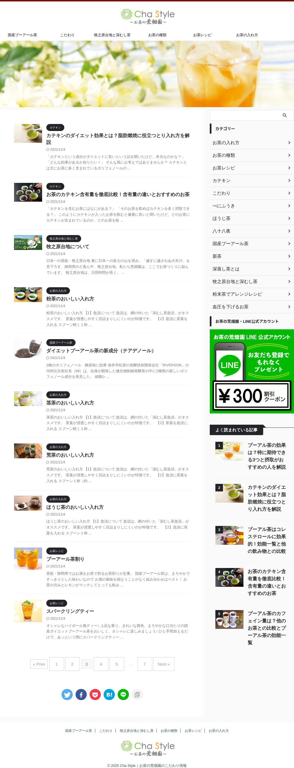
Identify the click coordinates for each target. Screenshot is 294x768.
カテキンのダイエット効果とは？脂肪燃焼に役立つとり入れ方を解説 (116, 136)
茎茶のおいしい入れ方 (68, 399)
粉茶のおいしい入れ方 (68, 294)
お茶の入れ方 (247, 35)
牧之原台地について (66, 241)
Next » (157, 660)
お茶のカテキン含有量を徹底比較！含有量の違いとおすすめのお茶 (113, 188)
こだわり (67, 35)
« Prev (47, 660)
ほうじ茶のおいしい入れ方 (73, 504)
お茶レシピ (202, 35)
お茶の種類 (157, 35)
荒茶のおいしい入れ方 (68, 452)
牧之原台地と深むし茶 (112, 35)
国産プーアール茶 (22, 35)
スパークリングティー (68, 610)
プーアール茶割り (64, 557)
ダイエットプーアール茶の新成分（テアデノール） (98, 346)
